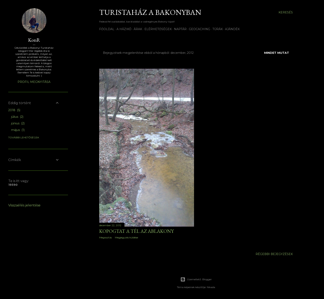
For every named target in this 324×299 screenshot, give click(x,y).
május (18, 130)
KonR (34, 40)
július (17, 117)
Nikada (211, 287)
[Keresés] (286, 12)
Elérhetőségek (158, 29)
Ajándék (232, 29)
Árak (138, 29)
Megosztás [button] (105, 237)
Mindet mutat (276, 53)
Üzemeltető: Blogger (196, 279)
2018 (14, 110)
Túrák (217, 29)
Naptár (180, 29)
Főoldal (106, 29)
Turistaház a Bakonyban (150, 12)
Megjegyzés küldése (126, 237)
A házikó (124, 29)
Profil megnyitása (34, 82)
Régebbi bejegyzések (274, 254)
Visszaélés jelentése (24, 205)
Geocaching (199, 29)
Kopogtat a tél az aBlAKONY (136, 231)
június (18, 123)
